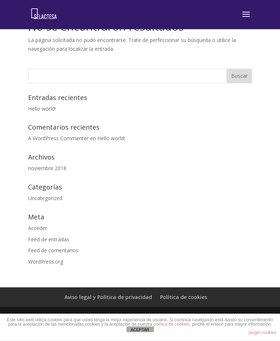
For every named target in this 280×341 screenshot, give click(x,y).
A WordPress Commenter (58, 138)
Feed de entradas (48, 239)
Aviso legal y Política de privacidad (108, 297)
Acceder (37, 228)
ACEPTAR (140, 329)
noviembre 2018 (47, 168)
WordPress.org (45, 261)
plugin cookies (262, 332)
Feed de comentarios (53, 250)
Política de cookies (183, 297)
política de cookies (171, 324)
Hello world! (42, 108)
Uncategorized (45, 198)
